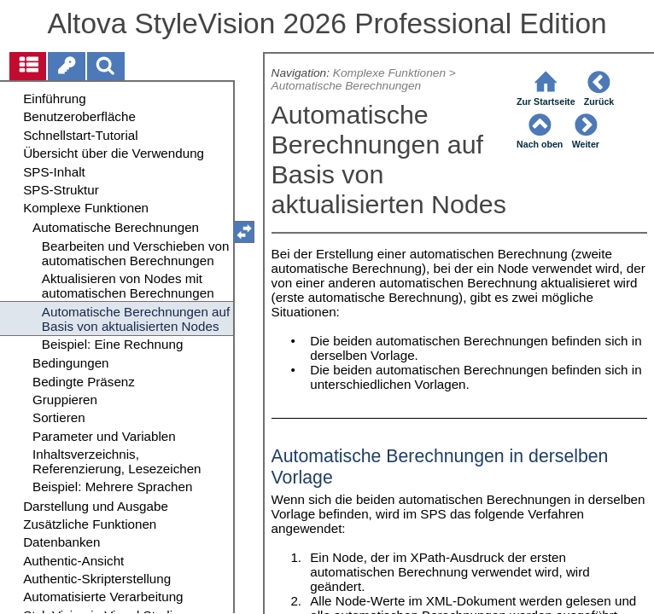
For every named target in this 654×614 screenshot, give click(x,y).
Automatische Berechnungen (347, 85)
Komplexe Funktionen (389, 73)
